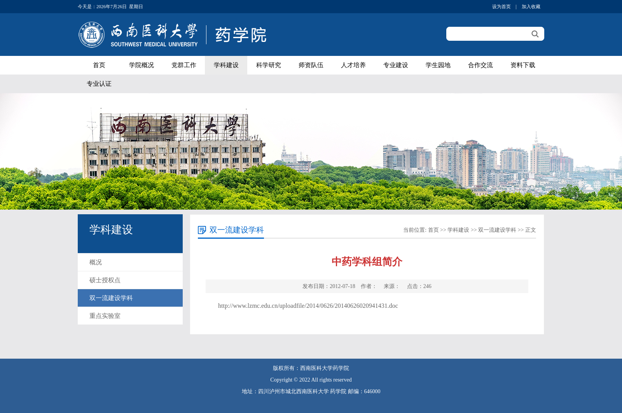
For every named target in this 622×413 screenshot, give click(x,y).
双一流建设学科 (111, 298)
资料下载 (522, 65)
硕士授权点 (105, 280)
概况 (95, 262)
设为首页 (501, 6)
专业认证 (99, 83)
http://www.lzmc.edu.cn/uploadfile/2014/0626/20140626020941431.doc (308, 305)
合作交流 (480, 65)
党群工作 (183, 65)
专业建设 (395, 65)
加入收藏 (531, 6)
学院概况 (141, 65)
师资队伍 (311, 65)
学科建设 (226, 65)
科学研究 (268, 65)
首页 (99, 65)
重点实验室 (105, 315)
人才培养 (353, 65)
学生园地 (438, 65)
